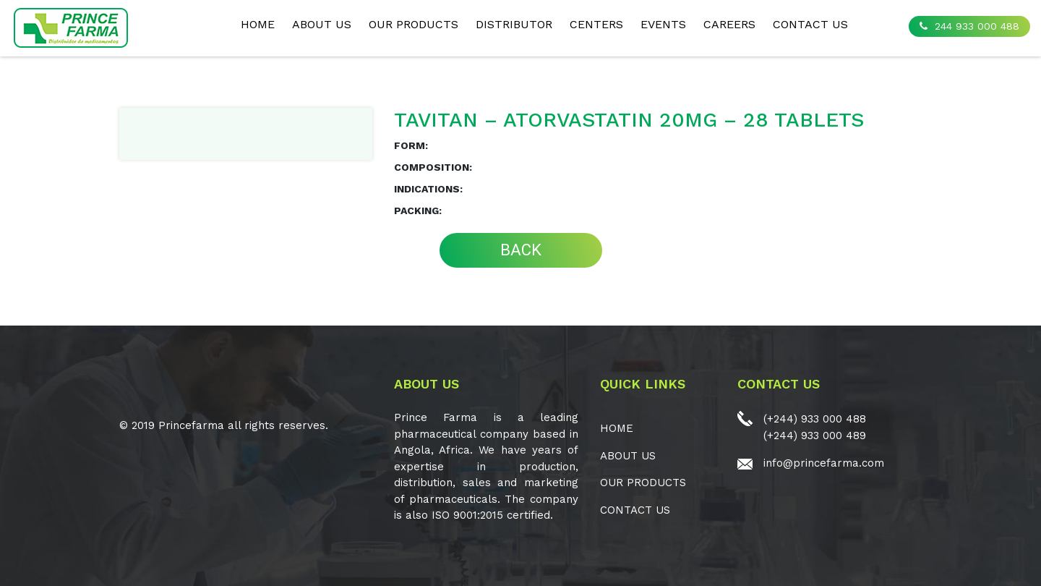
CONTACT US (810, 24)
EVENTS (663, 24)
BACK (520, 250)
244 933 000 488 (969, 26)
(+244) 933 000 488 (814, 418)
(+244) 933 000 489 (814, 435)
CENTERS (596, 24)
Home (258, 24)
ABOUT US (321, 24)
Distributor (514, 24)
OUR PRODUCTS (413, 24)
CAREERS (729, 24)
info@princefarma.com (823, 463)
